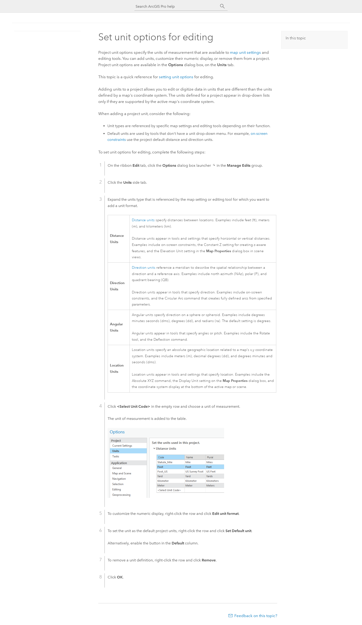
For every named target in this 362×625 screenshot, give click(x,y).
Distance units (143, 220)
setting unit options (176, 77)
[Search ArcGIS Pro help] (176, 6)
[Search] (222, 6)
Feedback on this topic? (255, 615)
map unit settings (245, 52)
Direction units (143, 267)
